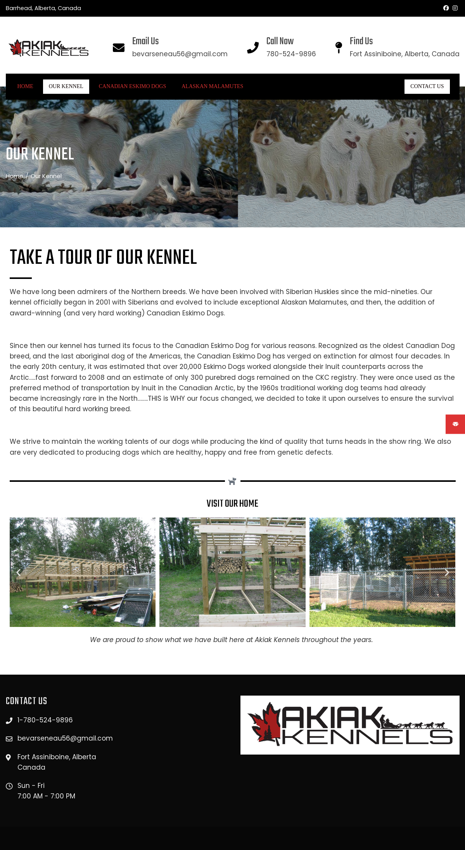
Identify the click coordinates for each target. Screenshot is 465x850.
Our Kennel (66, 86)
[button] (18, 572)
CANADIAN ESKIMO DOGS (132, 86)
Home (25, 86)
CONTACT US (427, 86)
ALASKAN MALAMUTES (212, 86)
